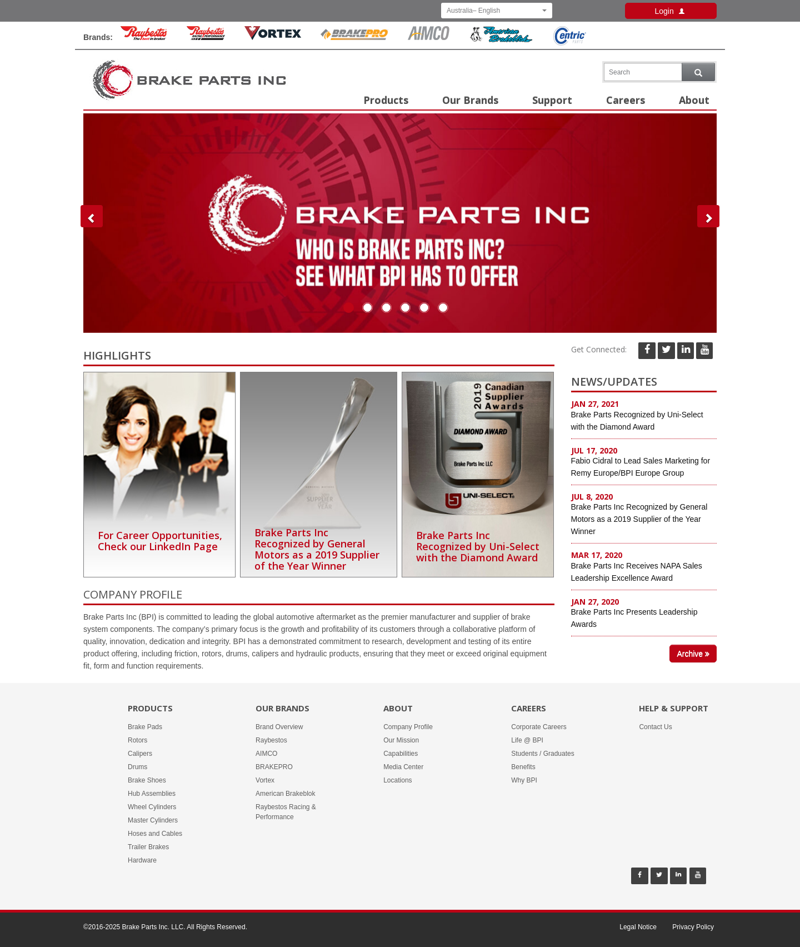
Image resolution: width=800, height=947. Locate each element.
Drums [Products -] (137, 767)
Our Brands (470, 100)
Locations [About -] (397, 780)
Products (385, 100)
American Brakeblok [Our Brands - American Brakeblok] (285, 794)
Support (552, 100)
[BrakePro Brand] (354, 37)
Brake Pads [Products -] (145, 727)
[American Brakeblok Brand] (501, 40)
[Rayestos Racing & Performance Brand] (206, 37)
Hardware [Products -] (142, 860)
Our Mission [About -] (401, 740)
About (694, 100)
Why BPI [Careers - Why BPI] (524, 780)
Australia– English (497, 10)
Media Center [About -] (403, 767)
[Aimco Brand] (429, 37)
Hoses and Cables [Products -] (155, 834)
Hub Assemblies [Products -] (152, 794)
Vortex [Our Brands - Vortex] (265, 780)
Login (670, 11)
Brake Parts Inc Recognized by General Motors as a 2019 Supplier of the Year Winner (639, 519)
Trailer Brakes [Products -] (148, 847)
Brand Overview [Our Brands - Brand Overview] (279, 727)
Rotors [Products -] (137, 740)
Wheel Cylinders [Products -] (152, 807)
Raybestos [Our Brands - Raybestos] (271, 740)
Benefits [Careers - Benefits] (523, 767)
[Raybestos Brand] (144, 37)
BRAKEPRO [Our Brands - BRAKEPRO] (274, 767)
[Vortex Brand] (272, 37)
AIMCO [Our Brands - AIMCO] (266, 753)
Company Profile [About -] (408, 727)
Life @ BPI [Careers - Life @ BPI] (527, 740)
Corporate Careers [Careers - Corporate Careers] (538, 727)
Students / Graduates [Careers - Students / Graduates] (542, 753)
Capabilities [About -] (400, 753)
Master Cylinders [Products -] (153, 820)
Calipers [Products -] (140, 753)
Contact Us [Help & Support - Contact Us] (655, 727)
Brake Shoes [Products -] (147, 780)
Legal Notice (638, 927)
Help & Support (673, 708)
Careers (625, 100)
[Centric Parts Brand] (569, 42)
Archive (693, 653)
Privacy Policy (693, 927)
